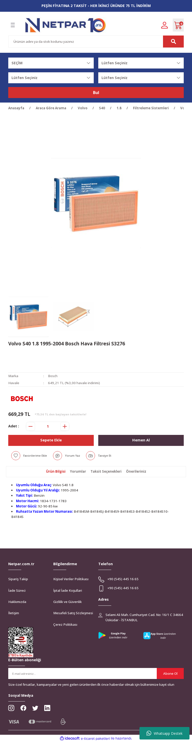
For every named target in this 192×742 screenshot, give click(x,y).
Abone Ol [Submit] (170, 673)
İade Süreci (17, 590)
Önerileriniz (136, 471)
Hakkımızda (17, 601)
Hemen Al (141, 440)
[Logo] (65, 25)
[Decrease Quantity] (30, 426)
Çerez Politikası (65, 624)
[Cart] (178, 25)
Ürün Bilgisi (56, 471)
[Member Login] (164, 25)
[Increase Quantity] (64, 426)
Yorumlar (78, 471)
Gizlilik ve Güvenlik (67, 601)
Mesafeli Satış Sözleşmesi (73, 613)
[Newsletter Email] (96, 673)
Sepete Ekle (51, 440)
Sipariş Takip (18, 579)
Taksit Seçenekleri (106, 471)
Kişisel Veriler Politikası (70, 579)
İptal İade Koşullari (67, 590)
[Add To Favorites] (29, 455)
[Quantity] (47, 426)
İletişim (13, 613)
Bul (96, 92)
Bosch (53, 376)
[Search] (96, 42)
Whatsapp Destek (164, 733)
